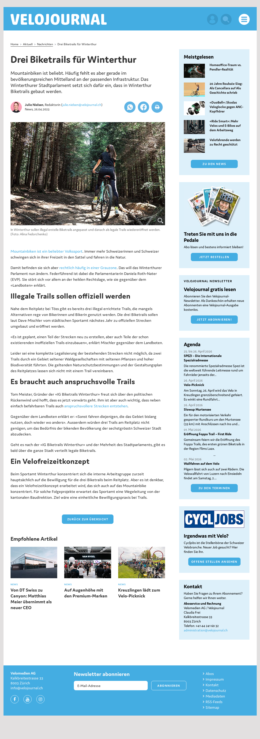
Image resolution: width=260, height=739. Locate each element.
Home (15, 44)
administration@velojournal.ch (206, 630)
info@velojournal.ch (27, 688)
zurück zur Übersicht (87, 519)
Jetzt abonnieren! (214, 320)
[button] (130, 107)
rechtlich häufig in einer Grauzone (88, 267)
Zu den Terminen (214, 488)
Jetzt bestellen (214, 257)
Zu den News (214, 164)
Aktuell (28, 44)
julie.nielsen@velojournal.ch (81, 105)
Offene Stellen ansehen (214, 562)
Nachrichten (45, 44)
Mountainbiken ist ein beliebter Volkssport (47, 251)
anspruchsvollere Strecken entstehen (96, 406)
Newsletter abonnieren (102, 674)
